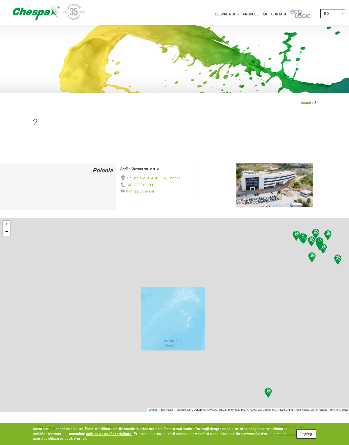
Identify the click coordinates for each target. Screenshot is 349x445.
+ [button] (6, 224)
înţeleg (306, 434)
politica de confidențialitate (109, 434)
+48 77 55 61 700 (137, 185)
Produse (251, 14)
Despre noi (227, 14)
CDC (265, 14)
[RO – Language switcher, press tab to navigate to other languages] (332, 13)
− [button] (6, 232)
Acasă (306, 103)
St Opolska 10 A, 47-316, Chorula (150, 178)
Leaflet (153, 409)
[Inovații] (300, 14)
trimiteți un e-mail (140, 191)
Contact (279, 14)
